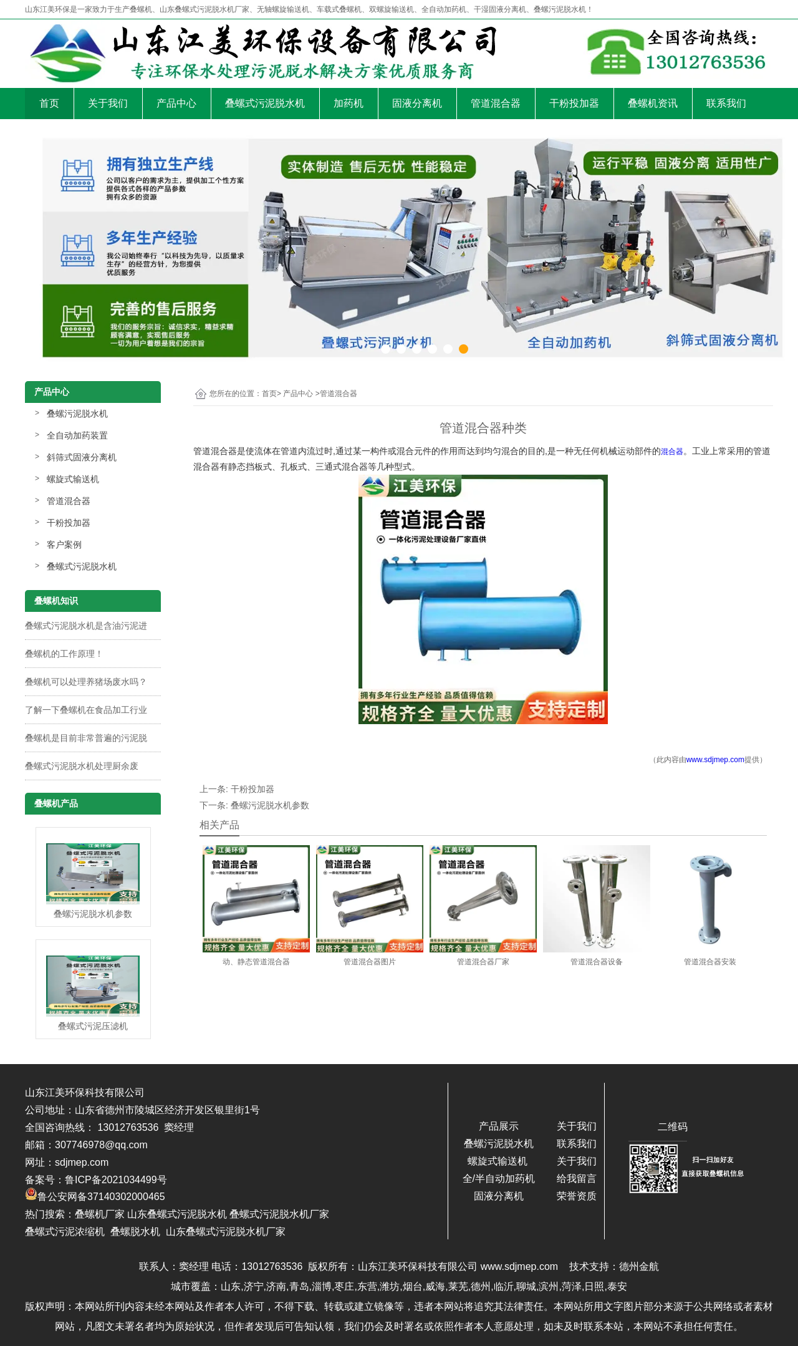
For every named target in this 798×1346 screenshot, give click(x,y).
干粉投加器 (574, 103)
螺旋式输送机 (73, 479)
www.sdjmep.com (715, 759)
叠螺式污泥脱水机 (265, 103)
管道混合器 (496, 103)
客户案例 (64, 545)
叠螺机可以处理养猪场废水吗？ (86, 682)
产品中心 (176, 103)
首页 (49, 103)
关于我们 (108, 103)
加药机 (348, 103)
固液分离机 (417, 103)
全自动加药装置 (77, 435)
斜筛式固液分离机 (82, 457)
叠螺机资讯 (653, 103)
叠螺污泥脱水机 (77, 414)
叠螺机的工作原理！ (64, 654)
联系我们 (726, 103)
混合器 (672, 451)
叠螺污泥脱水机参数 (270, 805)
